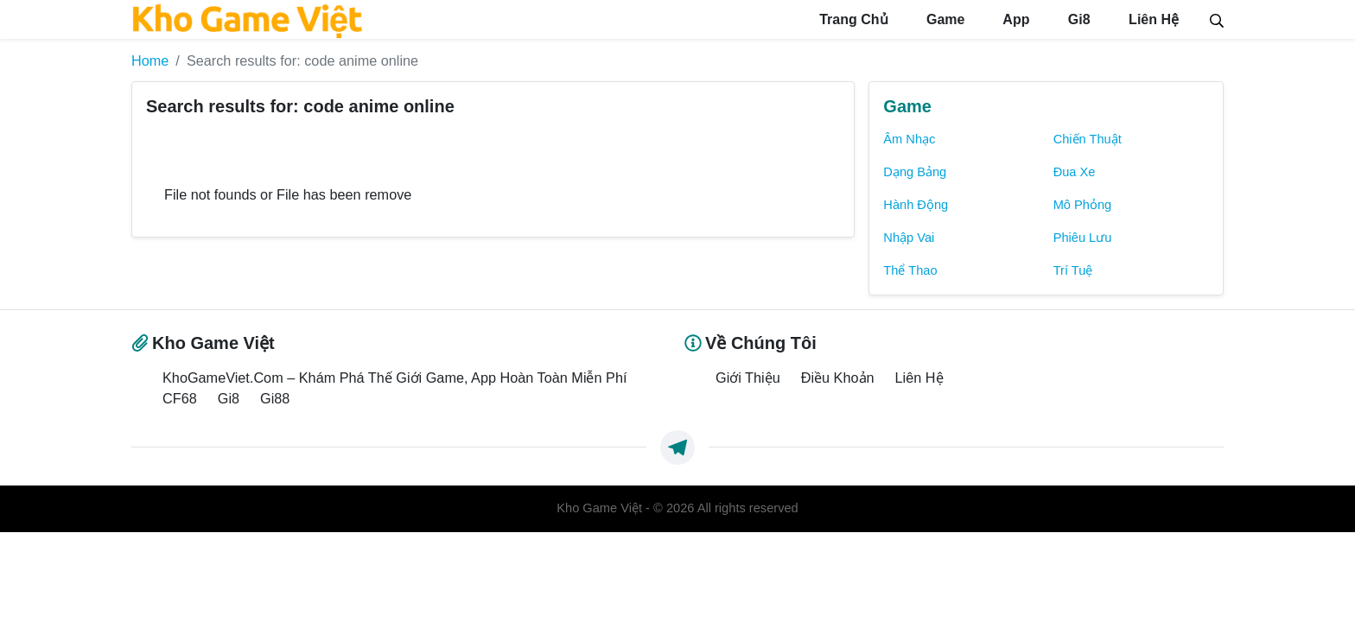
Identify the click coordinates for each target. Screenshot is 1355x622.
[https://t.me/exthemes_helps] (677, 447)
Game (944, 19)
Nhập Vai (908, 237)
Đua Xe (1074, 172)
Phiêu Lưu (1082, 237)
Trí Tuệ (1073, 270)
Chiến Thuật (1087, 139)
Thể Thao (910, 270)
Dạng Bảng (914, 172)
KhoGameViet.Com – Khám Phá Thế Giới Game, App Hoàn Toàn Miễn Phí (394, 377)
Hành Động (915, 205)
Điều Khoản (838, 377)
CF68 (179, 398)
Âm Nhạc (909, 139)
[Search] (1217, 19)
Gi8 (1077, 19)
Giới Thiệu (748, 377)
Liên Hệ (1152, 19)
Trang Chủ (852, 19)
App (1014, 19)
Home (150, 60)
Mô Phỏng (1082, 205)
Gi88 (274, 398)
